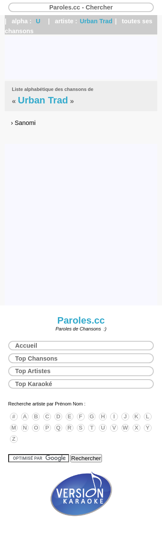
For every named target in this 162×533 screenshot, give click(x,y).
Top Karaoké (33, 383)
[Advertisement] (81, 57)
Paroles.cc (81, 320)
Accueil (26, 345)
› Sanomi (23, 122)
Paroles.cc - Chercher (81, 7)
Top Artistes (33, 371)
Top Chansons (36, 358)
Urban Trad (96, 21)
